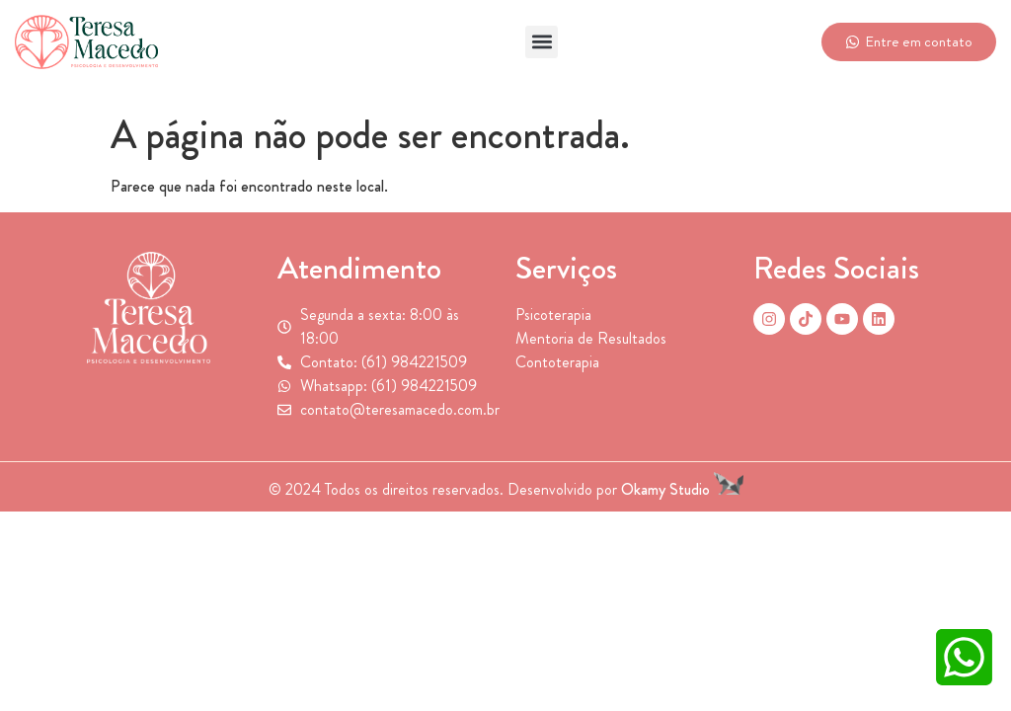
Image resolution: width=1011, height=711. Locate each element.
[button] (541, 42)
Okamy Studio (682, 489)
